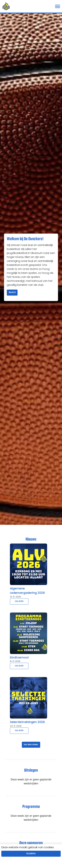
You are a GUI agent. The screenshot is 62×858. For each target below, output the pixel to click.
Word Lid (12, 292)
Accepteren (31, 854)
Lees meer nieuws (31, 745)
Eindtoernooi (19, 657)
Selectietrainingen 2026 (27, 722)
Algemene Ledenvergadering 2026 (27, 590)
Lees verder (19, 601)
